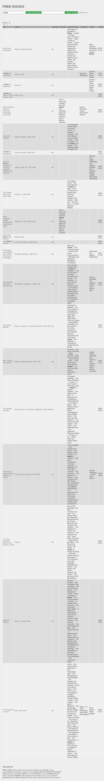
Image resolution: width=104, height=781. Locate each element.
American (11, 775)
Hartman (46, 777)
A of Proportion (7, 74)
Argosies (51, 777)
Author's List (82, 13)
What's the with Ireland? (7, 237)
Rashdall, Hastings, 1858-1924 (25, 254)
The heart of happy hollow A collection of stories (8, 474)
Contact (34, 775)
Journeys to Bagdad (7, 326)
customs (24, 772)
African (18, 777)
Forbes (13, 777)
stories (19, 770)
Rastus (39, 775)
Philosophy (25, 770)
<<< (4, 25)
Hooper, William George (23, 49)
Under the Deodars (6, 137)
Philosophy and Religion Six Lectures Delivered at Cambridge (7, 254)
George (43, 774)
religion (5, 772)
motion (40, 770)
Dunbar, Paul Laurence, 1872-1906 (27, 474)
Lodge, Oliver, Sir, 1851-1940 (25, 167)
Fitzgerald (28, 775)
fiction (33, 774)
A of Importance (7, 153)
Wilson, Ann (18, 95)
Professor (11, 774)
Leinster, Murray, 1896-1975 (24, 152)
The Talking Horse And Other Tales (7, 194)
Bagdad (36, 772)
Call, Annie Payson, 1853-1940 (25, 242)
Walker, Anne (19, 74)
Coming (49, 775)
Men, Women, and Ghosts (8, 362)
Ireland (36, 770)
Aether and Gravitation (7, 49)
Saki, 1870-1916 (20, 711)
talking (14, 772)
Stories (29, 774)
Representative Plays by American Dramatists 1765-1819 (8, 111)
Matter (5, 770)
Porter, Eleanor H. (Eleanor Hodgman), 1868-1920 (32, 409)
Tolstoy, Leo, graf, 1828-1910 (25, 221)
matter (10, 770)
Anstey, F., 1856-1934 (22, 194)
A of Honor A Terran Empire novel (8, 95)
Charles (18, 772)
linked (24, 774)
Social (9, 772)
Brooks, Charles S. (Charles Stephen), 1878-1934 (32, 326)
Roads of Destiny (6, 621)
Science (5, 775)
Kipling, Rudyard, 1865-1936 (24, 137)
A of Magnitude (7, 85)
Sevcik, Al (17, 85)
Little (23, 775)
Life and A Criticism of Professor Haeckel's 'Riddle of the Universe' (7, 167)
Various (17, 542)
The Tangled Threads (7, 409)
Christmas (49, 772)
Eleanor (38, 774)
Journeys (30, 772)
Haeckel (42, 772)
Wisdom (56, 774)
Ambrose (57, 777)
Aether (15, 770)
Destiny (45, 770)
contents (51, 770)
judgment (24, 777)
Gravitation (50, 774)
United (5, 774)
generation (6, 777)
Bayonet (44, 775)
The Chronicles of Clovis (8, 711)
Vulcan (30, 777)
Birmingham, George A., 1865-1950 (27, 284)
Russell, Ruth (19, 237)
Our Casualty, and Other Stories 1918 (8, 284)
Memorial (35, 777)
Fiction (31, 770)
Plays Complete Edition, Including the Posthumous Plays (7, 221)
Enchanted (57, 772)
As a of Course (8, 242)
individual (17, 776)
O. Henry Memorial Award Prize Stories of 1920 (8, 542)
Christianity (18, 774)
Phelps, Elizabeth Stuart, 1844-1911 (27, 362)
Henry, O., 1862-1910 (22, 621)
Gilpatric (54, 775)
